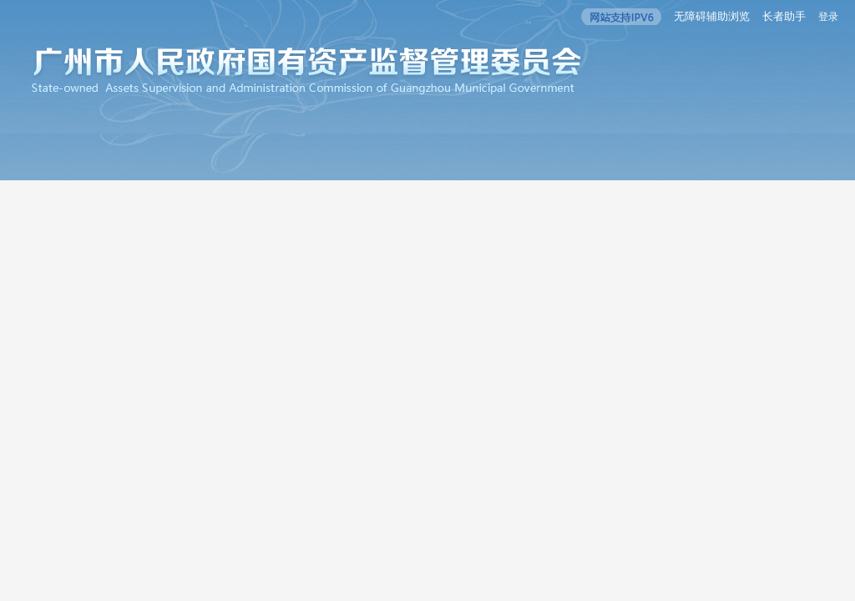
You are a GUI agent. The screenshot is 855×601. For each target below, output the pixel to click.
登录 (828, 17)
